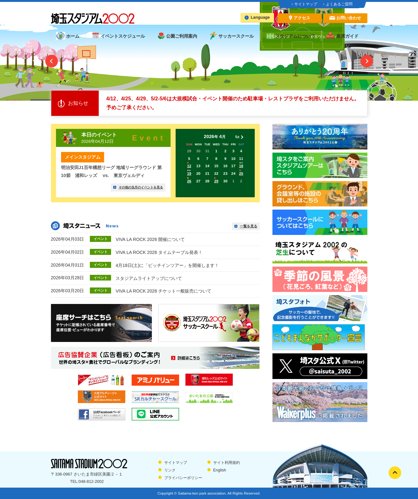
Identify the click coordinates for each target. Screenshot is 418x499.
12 (189, 166)
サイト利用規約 (226, 462)
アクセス (302, 18)
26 (189, 181)
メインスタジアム (82, 157)
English (219, 470)
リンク (170, 470)
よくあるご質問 (339, 4)
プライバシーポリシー (183, 478)
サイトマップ (305, 4)
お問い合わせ (348, 18)
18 (241, 166)
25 (241, 173)
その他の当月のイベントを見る (141, 187)
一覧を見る (248, 226)
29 (216, 181)
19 (189, 173)
